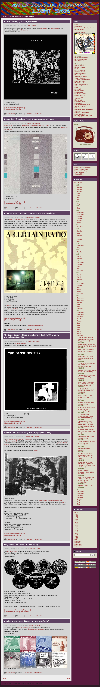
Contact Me (78, 26)
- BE (76, 516)
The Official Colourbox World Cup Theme (35, 125)
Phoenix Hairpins (80, 73)
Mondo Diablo (79, 90)
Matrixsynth (78, 100)
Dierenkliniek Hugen (81, 171)
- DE (76, 519)
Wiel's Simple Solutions (82, 168)
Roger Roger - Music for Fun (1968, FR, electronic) (87, 345)
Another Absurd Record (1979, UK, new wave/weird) (86, 443)
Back (4, 678)
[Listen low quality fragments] (14, 108)
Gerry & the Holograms (25, 628)
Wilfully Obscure (80, 106)
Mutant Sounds (79, 67)
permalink (29, 114)
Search (77, 551)
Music (29, 123)
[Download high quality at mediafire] (16, 611)
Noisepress (78, 103)
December (80, 212)
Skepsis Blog (78, 174)
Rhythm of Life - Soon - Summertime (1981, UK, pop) (86, 358)
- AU (76, 514)
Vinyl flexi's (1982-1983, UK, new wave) (86, 437)
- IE (76, 524)
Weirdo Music (79, 65)
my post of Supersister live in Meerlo (18, 439)
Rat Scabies (55, 28)
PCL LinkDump (79, 70)
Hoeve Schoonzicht (81, 169)
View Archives (79, 183)
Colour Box (8, 125)
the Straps (43, 28)
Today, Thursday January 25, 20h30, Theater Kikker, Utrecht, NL (87, 365)
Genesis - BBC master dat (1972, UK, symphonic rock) (87, 431)
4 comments (9, 427)
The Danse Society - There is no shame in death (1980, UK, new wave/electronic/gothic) (86, 424)
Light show (78, 546)
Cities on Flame (79, 86)
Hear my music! (79, 32)
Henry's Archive (79, 81)
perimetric (77, 89)
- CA (76, 517)
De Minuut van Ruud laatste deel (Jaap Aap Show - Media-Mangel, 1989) (85, 456)
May (78, 197)
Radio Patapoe (79, 172)
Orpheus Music (79, 72)
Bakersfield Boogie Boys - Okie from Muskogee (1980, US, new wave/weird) (86, 480)
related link (38, 114)
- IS (76, 525)
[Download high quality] (12, 109)
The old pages (79, 61)
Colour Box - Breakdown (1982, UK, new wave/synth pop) (86, 409)
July (78, 193)
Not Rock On (78, 92)
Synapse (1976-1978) (85, 485)
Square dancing (79, 78)
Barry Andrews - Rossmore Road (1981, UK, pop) (86, 472)
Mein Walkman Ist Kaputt (36, 629)
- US (76, 533)
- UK (28, 25)
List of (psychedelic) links (83, 115)
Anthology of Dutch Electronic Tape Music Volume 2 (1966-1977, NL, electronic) (86, 464)
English (33, 25)
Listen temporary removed (84, 449)
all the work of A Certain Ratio (19, 220)
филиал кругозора (81, 97)
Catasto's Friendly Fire (82, 105)
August (79, 191)
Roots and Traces (80, 94)
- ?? (76, 538)
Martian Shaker (79, 75)
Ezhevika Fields (79, 101)
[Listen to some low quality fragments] (17, 610)
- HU (76, 522)
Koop (76, 87)
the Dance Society (20, 343)
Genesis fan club (11, 441)
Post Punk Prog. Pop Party (83, 109)
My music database (81, 57)
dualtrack (77, 111)
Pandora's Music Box (81, 112)
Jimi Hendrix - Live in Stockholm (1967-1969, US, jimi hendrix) (86, 339)
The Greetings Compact (35, 325)
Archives (78, 179)
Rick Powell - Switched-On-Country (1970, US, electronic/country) (86, 383)
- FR (76, 520)
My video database (80, 59)
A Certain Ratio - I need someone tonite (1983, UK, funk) (86, 390)
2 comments (9, 539)
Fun (75, 539)
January (80, 235)
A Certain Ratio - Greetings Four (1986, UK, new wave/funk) (85, 416)
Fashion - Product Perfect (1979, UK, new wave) (87, 370)
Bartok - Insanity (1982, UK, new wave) (86, 403)
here (63, 502)
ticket (36, 450)
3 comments (9, 114)
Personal (77, 541)
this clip (8, 305)
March (79, 222)
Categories (78, 509)
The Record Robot (80, 76)
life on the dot (79, 83)
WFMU (76, 68)
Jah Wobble (24, 30)
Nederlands (78, 544)
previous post (12, 551)
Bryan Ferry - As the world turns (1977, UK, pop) (85, 397)
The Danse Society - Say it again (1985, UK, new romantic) (86, 377)
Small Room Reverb (81, 84)
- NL (76, 530)
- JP (76, 528)
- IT (76, 527)
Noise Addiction (79, 114)
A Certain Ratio (13, 309)
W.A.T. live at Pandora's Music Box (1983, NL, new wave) (86, 351)
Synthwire (77, 98)
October (80, 187)
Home (76, 24)
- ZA (76, 536)
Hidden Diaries (79, 95)
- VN (76, 535)
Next (68, 678)
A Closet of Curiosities (82, 79)
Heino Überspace (80, 108)
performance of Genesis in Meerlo (50, 500)
